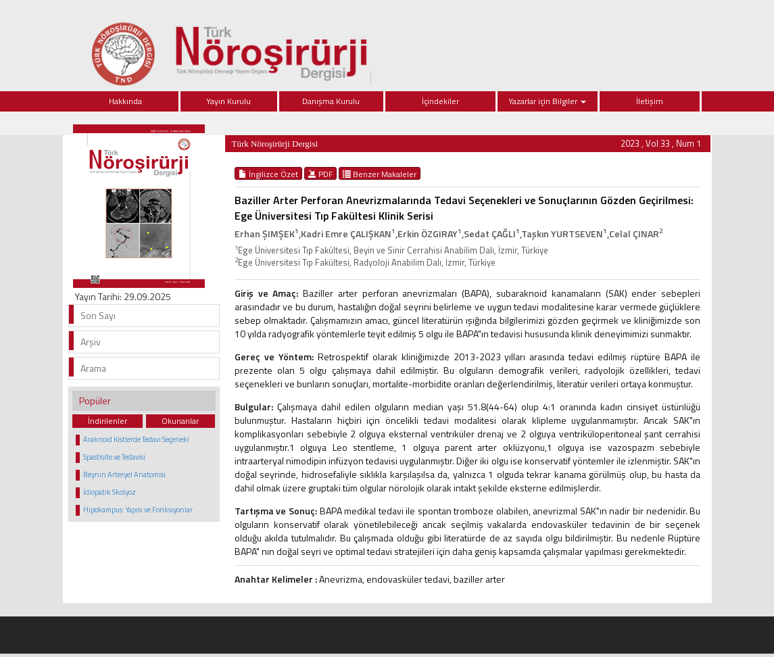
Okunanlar (180, 420)
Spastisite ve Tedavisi (114, 457)
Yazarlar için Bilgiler (547, 101)
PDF (320, 174)
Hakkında (125, 101)
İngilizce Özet (268, 174)
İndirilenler (107, 420)
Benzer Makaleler (379, 174)
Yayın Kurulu (228, 101)
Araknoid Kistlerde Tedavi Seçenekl (136, 439)
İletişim (649, 101)
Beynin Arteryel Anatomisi (124, 474)
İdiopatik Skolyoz (109, 492)
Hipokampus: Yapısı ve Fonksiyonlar (138, 509)
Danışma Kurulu (331, 101)
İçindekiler (440, 101)
